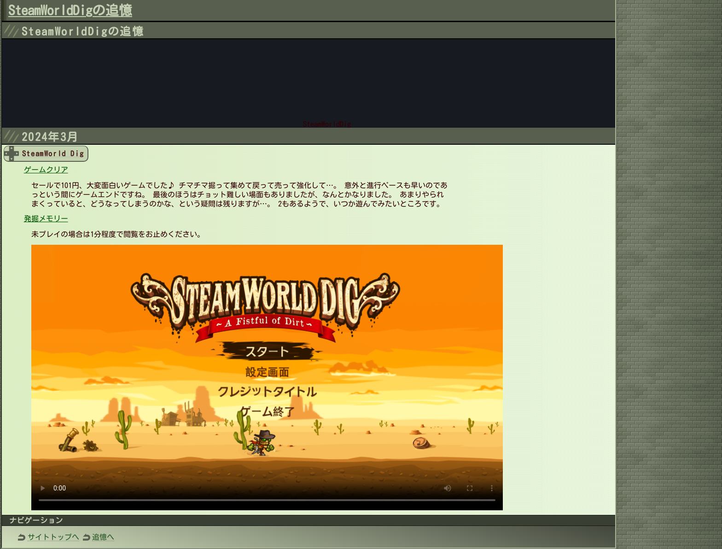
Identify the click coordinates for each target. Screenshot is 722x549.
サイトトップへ (53, 537)
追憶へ (103, 537)
